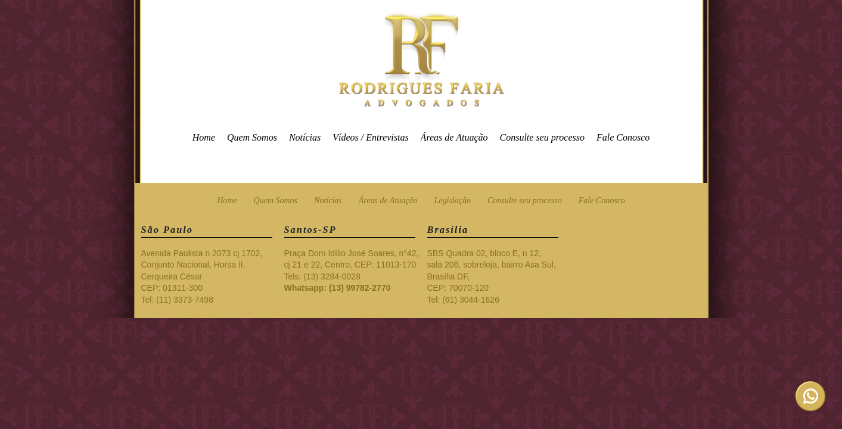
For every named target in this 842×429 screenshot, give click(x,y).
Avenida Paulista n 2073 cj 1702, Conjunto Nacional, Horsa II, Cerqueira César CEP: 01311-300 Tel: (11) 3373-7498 (202, 276)
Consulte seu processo (542, 137)
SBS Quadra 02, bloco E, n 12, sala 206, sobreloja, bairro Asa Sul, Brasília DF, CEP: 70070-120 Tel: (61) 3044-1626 (491, 276)
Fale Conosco (623, 137)
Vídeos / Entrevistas (370, 137)
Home (203, 137)
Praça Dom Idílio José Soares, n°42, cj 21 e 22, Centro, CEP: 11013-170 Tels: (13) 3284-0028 (351, 270)
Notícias (305, 137)
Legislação (452, 200)
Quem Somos (252, 137)
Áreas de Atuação (454, 137)
